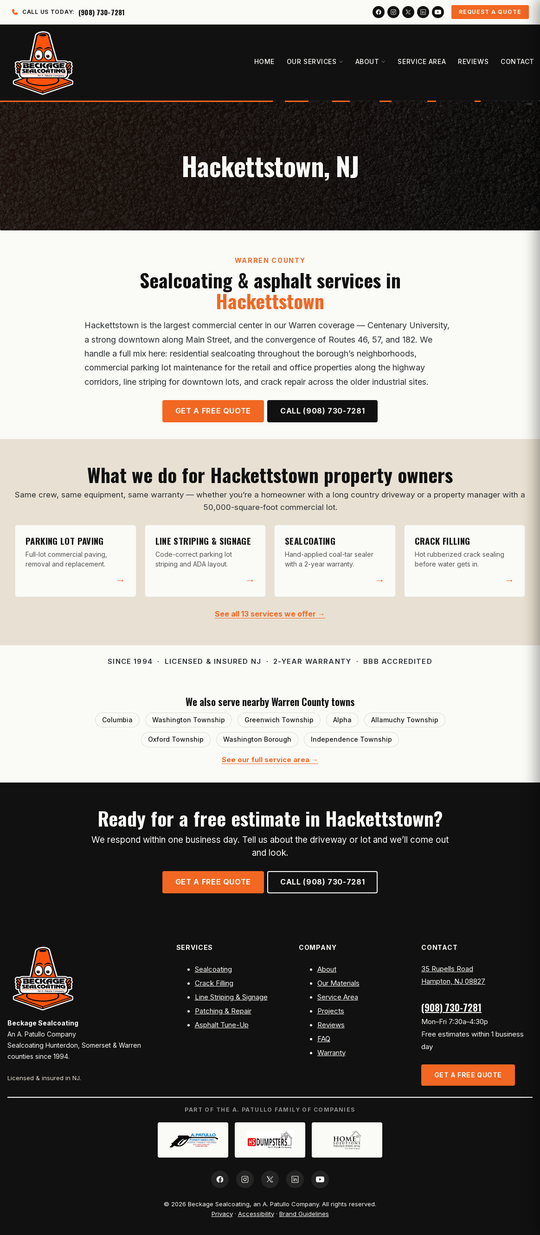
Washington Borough (257, 739)
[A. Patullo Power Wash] (193, 1140)
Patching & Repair (223, 1011)
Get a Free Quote (213, 411)
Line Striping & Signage (231, 997)
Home (262, 61)
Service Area (420, 61)
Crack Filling (214, 983)
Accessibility (256, 1213)
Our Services (313, 61)
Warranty (331, 1053)
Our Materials (338, 983)
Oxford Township (176, 739)
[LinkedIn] (423, 12)
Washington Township (188, 720)
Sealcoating (213, 969)
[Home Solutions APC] (347, 1140)
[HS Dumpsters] (270, 1140)
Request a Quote (490, 11)
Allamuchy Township (404, 720)
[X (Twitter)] (408, 12)
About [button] (369, 61)
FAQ (323, 1039)
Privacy (222, 1213)
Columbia (117, 720)
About (326, 969)
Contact (516, 61)
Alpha (342, 720)
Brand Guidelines (304, 1213)
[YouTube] (438, 12)
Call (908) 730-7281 (322, 411)
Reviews (471, 61)
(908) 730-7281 (451, 1007)
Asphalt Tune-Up (222, 1025)
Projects (330, 1011)
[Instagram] (393, 12)
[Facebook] (379, 12)
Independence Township (351, 739)
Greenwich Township (279, 720)
